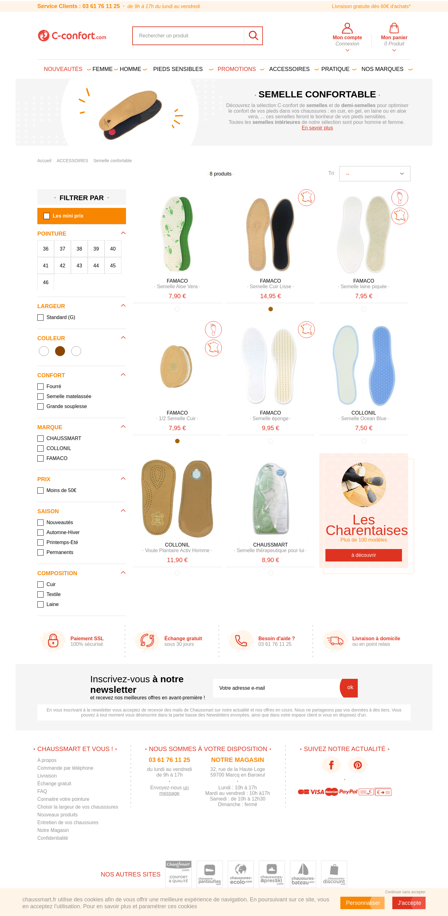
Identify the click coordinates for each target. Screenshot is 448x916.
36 (46, 249)
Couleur (51, 338)
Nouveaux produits (58, 814)
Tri (331, 173)
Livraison (47, 775)
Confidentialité (53, 838)
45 (113, 265)
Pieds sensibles (182, 69)
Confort (51, 375)
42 (62, 265)
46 (46, 282)
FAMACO (177, 281)
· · (177, 286)
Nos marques (386, 69)
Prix (43, 479)
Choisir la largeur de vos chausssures (78, 807)
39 (96, 249)
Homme (132, 69)
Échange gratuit (54, 783)
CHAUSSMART (270, 544)
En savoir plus (317, 127)
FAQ (42, 791)
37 (62, 249)
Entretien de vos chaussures (68, 822)
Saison (48, 511)
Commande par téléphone (66, 768)
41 (46, 265)
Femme (104, 69)
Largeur (51, 306)
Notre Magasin (53, 830)
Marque (49, 427)
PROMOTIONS (240, 69)
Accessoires (293, 69)
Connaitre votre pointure (64, 799)
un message (176, 790)
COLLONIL (364, 413)
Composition (57, 573)
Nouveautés (66, 69)
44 (96, 265)
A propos (47, 760)
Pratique (337, 69)
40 (113, 249)
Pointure (51, 234)
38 (79, 249)
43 (79, 265)
